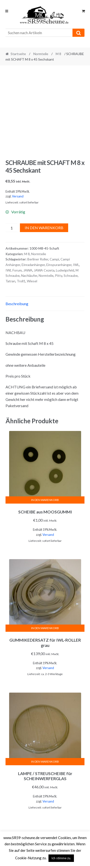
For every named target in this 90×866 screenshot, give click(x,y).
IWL (76, 265)
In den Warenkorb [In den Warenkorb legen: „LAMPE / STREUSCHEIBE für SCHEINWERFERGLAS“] (45, 761)
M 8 (58, 54)
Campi (54, 259)
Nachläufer (29, 275)
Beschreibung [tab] (17, 303)
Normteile (40, 54)
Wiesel (32, 281)
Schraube (71, 275)
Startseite (18, 54)
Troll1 (21, 281)
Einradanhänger (33, 265)
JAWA (27, 270)
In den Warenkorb (44, 227)
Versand (18, 196)
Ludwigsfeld (65, 270)
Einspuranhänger (59, 265)
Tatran (10, 281)
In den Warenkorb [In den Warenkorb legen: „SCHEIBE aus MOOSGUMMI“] (45, 500)
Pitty (58, 275)
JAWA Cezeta (44, 270)
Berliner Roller (37, 259)
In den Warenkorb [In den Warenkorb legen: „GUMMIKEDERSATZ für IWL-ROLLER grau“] (45, 628)
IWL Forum (14, 270)
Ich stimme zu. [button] (61, 858)
